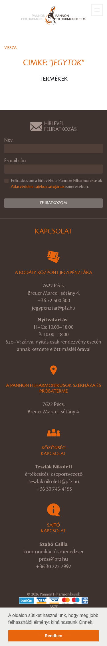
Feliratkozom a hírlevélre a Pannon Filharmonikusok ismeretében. (56, 183)
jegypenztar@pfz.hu (53, 308)
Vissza (10, 48)
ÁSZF (53, 607)
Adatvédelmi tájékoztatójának (37, 186)
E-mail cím (15, 160)
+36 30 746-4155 (54, 489)
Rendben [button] (53, 635)
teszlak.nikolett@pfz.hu (53, 481)
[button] (95, 622)
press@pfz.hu (53, 559)
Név (8, 140)
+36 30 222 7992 (53, 566)
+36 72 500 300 (53, 300)
